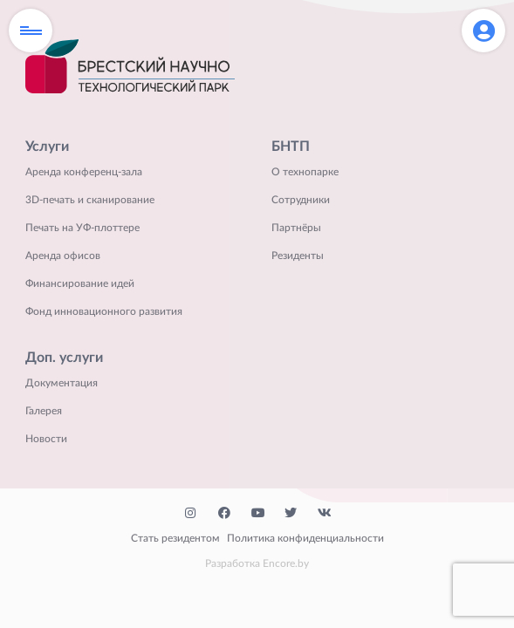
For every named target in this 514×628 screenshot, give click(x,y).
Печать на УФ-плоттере (82, 227)
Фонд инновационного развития (103, 311)
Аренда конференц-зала (83, 172)
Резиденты (297, 255)
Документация (61, 383)
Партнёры (296, 227)
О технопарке (305, 172)
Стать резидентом (175, 538)
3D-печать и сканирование (89, 200)
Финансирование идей (79, 283)
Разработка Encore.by (257, 563)
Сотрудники (300, 200)
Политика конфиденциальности (305, 538)
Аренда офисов (62, 255)
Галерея (43, 411)
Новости (46, 438)
